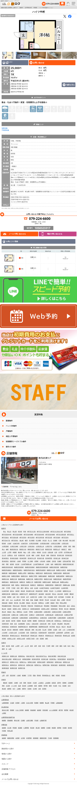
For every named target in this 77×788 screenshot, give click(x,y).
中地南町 (50, 597)
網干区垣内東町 (28, 534)
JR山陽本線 (5, 707)
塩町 (52, 564)
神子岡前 (52, 627)
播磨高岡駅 (10, 738)
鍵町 (7, 549)
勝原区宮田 (48, 549)
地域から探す (7, 754)
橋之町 (4, 609)
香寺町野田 (48, 558)
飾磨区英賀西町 (19, 567)
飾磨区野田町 (67, 579)
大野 (7, 675)
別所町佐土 (58, 621)
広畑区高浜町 (6, 618)
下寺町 (13, 588)
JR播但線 (4, 725)
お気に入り (68, 5)
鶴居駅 (54, 728)
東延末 (9, 612)
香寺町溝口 (5, 561)
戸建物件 (9, 431)
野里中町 (30, 606)
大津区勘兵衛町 (44, 543)
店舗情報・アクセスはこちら (12, 487)
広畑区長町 (14, 618)
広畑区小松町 (24, 615)
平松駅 (36, 720)
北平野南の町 (28, 7)
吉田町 (73, 636)
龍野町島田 (50, 662)
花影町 (9, 609)
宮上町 (44, 630)
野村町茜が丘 (46, 675)
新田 (35, 686)
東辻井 (4, 612)
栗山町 (43, 555)
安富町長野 (51, 633)
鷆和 (50, 686)
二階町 (63, 600)
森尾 (3, 649)
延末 (68, 606)
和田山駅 (10, 731)
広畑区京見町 (6, 615)
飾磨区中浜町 (48, 579)
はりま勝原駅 (53, 710)
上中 (22, 646)
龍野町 (9, 597)
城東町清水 (14, 594)
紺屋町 (48, 561)
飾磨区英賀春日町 (68, 564)
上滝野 (17, 646)
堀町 (53, 675)
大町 (20, 683)
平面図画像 (5, 130)
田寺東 (23, 597)
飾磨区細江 (5, 582)
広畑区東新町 (62, 618)
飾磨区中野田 (38, 579)
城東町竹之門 (24, 594)
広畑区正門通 (68, 615)
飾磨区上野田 (22, 573)
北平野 (60, 552)
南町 (33, 630)
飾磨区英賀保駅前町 (42, 567)
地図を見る (70, 85)
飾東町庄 (33, 585)
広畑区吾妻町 (38, 612)
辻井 (7, 600)
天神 (57, 646)
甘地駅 (48, 728)
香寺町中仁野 (32, 558)
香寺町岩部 (68, 555)
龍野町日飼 (29, 665)
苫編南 (36, 600)
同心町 (47, 600)
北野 (35, 646)
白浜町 (36, 588)
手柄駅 (52, 703)
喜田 (31, 646)
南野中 (24, 689)
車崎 (47, 555)
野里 (57, 603)
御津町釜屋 (5, 668)
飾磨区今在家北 (61, 570)
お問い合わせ (38, 62)
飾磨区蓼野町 (60, 576)
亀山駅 (47, 703)
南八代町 (38, 630)
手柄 (23, 600)
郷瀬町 (24, 675)
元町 (60, 630)
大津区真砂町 (57, 546)
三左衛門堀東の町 (38, 564)
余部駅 (17, 738)
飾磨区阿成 (63, 567)
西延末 (28, 603)
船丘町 (24, 621)
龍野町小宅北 (14, 662)
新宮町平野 (70, 659)
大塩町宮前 (24, 543)
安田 (27, 633)
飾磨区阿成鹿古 (17, 570)
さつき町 (14, 686)
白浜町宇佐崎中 (55, 588)
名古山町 (53, 600)
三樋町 (19, 689)
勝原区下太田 (40, 549)
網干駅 (61, 710)
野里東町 (46, 606)
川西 (28, 552)
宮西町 (50, 630)
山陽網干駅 (43, 720)
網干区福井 (56, 537)
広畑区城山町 (49, 615)
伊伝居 (44, 540)
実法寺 (51, 591)
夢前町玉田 (33, 636)
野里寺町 (23, 606)
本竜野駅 (29, 738)
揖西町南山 (21, 656)
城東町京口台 (67, 591)
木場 (15, 555)
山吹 (72, 633)
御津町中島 (21, 668)
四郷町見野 (58, 585)
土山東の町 (17, 600)
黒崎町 (64, 683)
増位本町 (67, 624)
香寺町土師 (56, 558)
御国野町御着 (33, 627)
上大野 (4, 552)
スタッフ (5, 764)
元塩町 (55, 630)
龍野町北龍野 (41, 662)
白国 (31, 588)
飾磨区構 (4, 573)
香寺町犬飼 (60, 555)
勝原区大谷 (22, 549)
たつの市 (4, 653)
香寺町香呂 (5, 558)
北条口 (28, 624)
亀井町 (20, 552)
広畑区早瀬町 (52, 618)
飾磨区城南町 (43, 576)
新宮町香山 (52, 659)
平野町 (31, 612)
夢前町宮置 (58, 636)
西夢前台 (41, 603)
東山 (14, 612)
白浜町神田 (64, 588)
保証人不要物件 (12, 436)
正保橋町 (30, 686)
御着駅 (27, 710)
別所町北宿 (41, 621)
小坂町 (19, 675)
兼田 (69, 549)
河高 (43, 646)
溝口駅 (38, 728)
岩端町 (55, 540)
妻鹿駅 (36, 703)
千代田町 (68, 597)
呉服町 (59, 561)
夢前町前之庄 (49, 636)
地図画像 (4, 128)
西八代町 (34, 603)
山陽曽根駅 (5, 703)
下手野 (8, 588)
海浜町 (29, 683)
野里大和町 (62, 606)
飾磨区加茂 (39, 573)
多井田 (8, 646)
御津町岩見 (70, 665)
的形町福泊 (5, 627)
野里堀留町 (54, 606)
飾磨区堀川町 (14, 582)
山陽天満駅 (29, 720)
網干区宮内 (65, 537)
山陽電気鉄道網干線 (8, 717)
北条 (15, 624)
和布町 (63, 675)
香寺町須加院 (14, 558)
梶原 (12, 646)
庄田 (18, 588)
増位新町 (60, 624)
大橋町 (16, 683)
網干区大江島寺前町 (43, 531)
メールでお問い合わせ (10, 779)
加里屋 (54, 683)
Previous (2, 35)
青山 (4, 531)
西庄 (73, 561)
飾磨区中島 (29, 579)
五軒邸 (54, 561)
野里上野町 (63, 603)
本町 (49, 624)
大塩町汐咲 (16, 543)
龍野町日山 (37, 665)
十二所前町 (58, 591)
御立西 (69, 627)
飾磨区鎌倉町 (13, 573)
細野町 (9, 689)
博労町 (61, 609)
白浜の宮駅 (29, 703)
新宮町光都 (44, 659)
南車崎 (21, 630)
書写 (22, 588)
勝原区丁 (64, 549)
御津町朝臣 (62, 665)
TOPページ (6, 743)
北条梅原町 (21, 624)
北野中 (59, 683)
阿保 (24, 531)
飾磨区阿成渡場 (41, 570)
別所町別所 (5, 624)
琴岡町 (24, 561)
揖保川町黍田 (52, 656)
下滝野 (48, 646)
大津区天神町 (14, 546)
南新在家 (27, 630)
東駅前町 (72, 609)
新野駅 (59, 728)
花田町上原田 (45, 609)
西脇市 (3, 672)
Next (75, 35)
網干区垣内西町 (17, 534)
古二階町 (30, 561)
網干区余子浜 (6, 540)
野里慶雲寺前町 (7, 606)
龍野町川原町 (32, 662)
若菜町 (42, 639)
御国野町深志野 (43, 627)
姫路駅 (39, 710)
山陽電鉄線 (5, 700)
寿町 (3, 686)
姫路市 (21, 7)
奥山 (3, 549)
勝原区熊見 (31, 549)
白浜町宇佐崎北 (44, 588)
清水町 (24, 686)
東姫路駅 (33, 710)
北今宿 (44, 552)
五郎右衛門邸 (67, 561)
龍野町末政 (58, 662)
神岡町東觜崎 (26, 659)
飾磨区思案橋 (15, 576)
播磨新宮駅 (43, 738)
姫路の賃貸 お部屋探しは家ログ (9, 7)
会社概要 (5, 774)
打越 (60, 540)
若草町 (44, 689)
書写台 (27, 588)
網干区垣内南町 (50, 534)
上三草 (27, 646)
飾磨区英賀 (58, 564)
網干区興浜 (67, 531)
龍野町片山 (23, 662)
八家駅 (23, 703)
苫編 (31, 600)
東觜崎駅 (35, 738)
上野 (3, 675)
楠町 (33, 555)
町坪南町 (61, 597)
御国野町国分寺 (23, 627)
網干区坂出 (5, 537)
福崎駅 (43, 728)
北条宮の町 (43, 624)
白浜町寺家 (5, 591)
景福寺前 (53, 555)
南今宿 (9, 630)
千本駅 (50, 738)
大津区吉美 (65, 543)
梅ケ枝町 (65, 540)
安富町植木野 (42, 633)
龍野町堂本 (13, 665)
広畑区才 (32, 615)
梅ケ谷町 (72, 540)
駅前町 (4, 543)
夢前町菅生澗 (25, 636)
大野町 (65, 546)
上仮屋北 (41, 683)
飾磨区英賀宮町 (54, 567)
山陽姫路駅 (59, 703)
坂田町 (12, 564)
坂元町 (17, 564)
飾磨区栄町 (66, 573)
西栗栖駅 (56, 738)
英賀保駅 (45, 710)
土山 (11, 600)
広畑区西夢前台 (34, 618)
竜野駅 (66, 710)
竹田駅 (4, 731)
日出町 (25, 612)
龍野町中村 (21, 665)
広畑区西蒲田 (24, 618)
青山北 (9, 531)
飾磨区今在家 (51, 570)
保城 (11, 624)
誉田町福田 (54, 665)
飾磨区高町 (51, 576)
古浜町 (8, 686)
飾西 (12, 585)
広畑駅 (23, 720)
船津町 (29, 621)
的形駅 (17, 703)
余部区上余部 (21, 639)
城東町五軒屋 (6, 594)
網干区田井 (23, 537)
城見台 (12, 591)
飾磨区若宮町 (6, 585)
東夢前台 (19, 612)
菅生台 (54, 594)
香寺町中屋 (40, 558)
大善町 (40, 597)
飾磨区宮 (22, 582)
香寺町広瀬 (65, 558)
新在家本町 (39, 591)
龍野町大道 (66, 662)
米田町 (4, 639)
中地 (45, 597)
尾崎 (24, 683)
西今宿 (68, 600)
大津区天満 (23, 546)
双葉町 (19, 621)
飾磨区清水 (24, 576)
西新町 (11, 603)
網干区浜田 (48, 537)
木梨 (39, 646)
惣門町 (46, 686)
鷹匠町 (72, 594)
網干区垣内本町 (39, 534)
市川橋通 (31, 540)
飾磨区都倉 (21, 579)
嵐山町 (22, 540)
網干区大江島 (31, 531)
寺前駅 (65, 728)
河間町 (36, 561)
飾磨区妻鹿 (37, 582)
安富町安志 (33, 633)
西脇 (34, 675)
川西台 (33, 552)
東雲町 (73, 585)
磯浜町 (5, 683)
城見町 (17, 591)
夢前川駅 (17, 720)
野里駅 (35, 7)
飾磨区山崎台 (64, 582)
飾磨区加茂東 (57, 573)
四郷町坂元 (40, 585)
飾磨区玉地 (69, 576)
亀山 (24, 552)
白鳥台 (73, 606)
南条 (58, 600)
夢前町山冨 (66, 636)
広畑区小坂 (14, 615)
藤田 (61, 646)
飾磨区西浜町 (57, 579)
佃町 (3, 600)
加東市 (3, 643)
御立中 (64, 627)
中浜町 (55, 686)
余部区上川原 (11, 639)
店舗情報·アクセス (9, 769)
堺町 (7, 564)
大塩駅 (12, 703)
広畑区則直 (43, 618)
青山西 (15, 531)
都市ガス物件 (11, 447)
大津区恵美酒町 (34, 543)
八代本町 (4, 633)
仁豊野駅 (26, 728)
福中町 (13, 621)
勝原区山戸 (56, 549)
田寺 (18, 597)
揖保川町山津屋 (7, 659)
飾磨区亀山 (31, 573)
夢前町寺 (41, 636)
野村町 (39, 675)
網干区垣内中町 (7, 534)
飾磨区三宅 (29, 582)
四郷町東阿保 (49, 585)
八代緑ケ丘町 (13, 633)
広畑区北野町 (67, 612)
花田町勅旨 (54, 609)
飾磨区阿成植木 (7, 570)
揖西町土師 (13, 656)
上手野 (9, 552)
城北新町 (41, 594)
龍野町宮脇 (46, 665)
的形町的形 (13, 627)
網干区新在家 (14, 537)
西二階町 (22, 603)
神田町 (39, 552)
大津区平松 (48, 546)
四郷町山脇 (66, 585)
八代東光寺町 (71, 630)
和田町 (58, 675)
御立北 (58, 627)
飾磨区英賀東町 (30, 567)
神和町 (46, 591)
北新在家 (50, 552)
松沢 (69, 646)
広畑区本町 (70, 618)
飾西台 (17, 585)
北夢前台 (10, 555)
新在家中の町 (30, 591)
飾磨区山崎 (55, 582)
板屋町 (11, 683)
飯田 (26, 540)
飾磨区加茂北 (48, 573)
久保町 (38, 555)
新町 (53, 646)
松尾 (65, 646)
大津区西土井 (40, 546)
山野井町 (67, 633)
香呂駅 (32, 728)
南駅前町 (15, 630)
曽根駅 (12, 710)
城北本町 (48, 594)
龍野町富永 (5, 665)
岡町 (73, 546)
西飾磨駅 (10, 720)
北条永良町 (35, 624)
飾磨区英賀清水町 (7, 567)
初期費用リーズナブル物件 (16, 441)
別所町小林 (49, 621)
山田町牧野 (59, 633)
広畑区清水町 (40, 615)
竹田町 (4, 597)
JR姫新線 (4, 735)
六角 (37, 639)
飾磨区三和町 (6, 576)
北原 (55, 552)
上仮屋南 (47, 683)
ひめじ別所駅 (19, 710)
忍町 (3, 588)
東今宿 (66, 609)
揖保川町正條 (62, 656)
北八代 (4, 555)
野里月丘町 (16, 606)
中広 (59, 686)
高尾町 (66, 594)
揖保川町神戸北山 (41, 656)
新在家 (23, 591)
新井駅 (70, 728)
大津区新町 (5, 546)
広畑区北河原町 (56, 612)
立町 (14, 597)
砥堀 (27, 600)
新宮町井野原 (36, 659)
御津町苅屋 (13, 668)
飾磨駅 (42, 703)
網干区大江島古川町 (56, 531)
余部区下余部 (30, 639)
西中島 (16, 603)
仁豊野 (47, 603)
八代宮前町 (21, 633)
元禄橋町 (70, 683)
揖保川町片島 (30, 656)
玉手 (27, 597)
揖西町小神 (5, 656)
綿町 (46, 639)
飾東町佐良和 (25, 585)
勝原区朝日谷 (14, 549)
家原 (3, 646)
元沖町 (35, 689)
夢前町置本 (5, 636)
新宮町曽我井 (62, 659)
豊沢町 (42, 600)
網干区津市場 (40, 537)
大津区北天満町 (55, 543)
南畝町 (52, 603)
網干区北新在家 (61, 534)
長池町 (64, 686)
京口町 (28, 555)
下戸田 (29, 675)
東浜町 (4, 689)
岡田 (69, 546)
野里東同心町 (38, 606)
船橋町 (35, 621)
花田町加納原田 (35, 609)
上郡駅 (4, 713)
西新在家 (4, 603)
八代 (64, 630)
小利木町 (42, 561)
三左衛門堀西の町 (26, 564)
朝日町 (20, 531)
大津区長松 (31, 546)
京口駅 (9, 728)
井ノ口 (50, 540)
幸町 (3, 564)
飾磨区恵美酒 (71, 570)
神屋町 (15, 552)
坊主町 (54, 624)
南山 (73, 646)
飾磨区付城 (5, 579)
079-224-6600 (52, 3)
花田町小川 (25, 609)
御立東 (4, 630)
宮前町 (29, 689)
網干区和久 (14, 540)
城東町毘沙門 (33, 594)
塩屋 (19, 686)
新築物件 (9, 420)
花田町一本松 (17, 609)
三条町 (47, 564)
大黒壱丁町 (33, 597)
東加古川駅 (5, 710)
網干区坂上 (70, 534)
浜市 (69, 686)
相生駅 (72, 710)
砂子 (14, 689)
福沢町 (8, 621)
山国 (10, 649)
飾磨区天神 (13, 579)
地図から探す (7, 759)
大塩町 (9, 543)
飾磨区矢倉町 (47, 582)
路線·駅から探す (8, 748)
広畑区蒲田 (47, 612)
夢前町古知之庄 (15, 636)
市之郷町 (38, 540)
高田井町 (12, 675)
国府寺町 (13, 561)
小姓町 (19, 561)
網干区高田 (31, 537)
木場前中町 (21, 555)
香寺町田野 (23, 558)
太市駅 (23, 738)
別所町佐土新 (67, 621)
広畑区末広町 (59, 615)
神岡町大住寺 (17, 659)
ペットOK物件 (11, 426)
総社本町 (60, 594)
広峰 (3, 621)
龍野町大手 (5, 662)
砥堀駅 (20, 728)
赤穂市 (3, 680)
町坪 (55, 597)
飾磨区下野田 (33, 576)
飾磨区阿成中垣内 (29, 570)
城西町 (40, 686)
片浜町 (35, 683)
